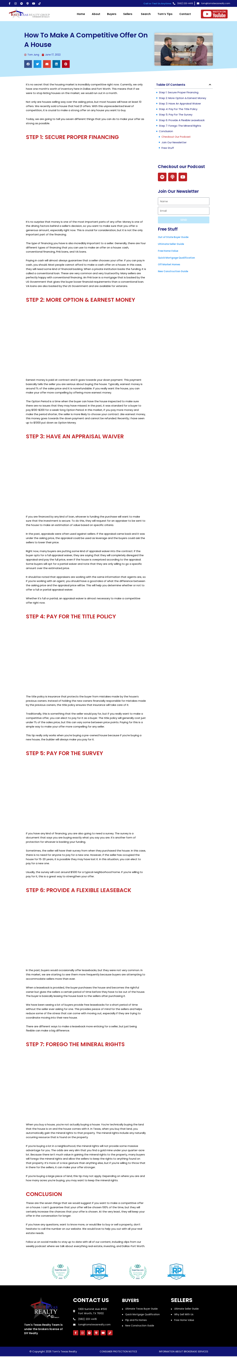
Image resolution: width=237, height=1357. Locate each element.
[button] (28, 64)
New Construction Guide (174, 271)
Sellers (128, 14)
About (96, 14)
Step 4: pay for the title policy (178, 109)
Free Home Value (169, 251)
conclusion (166, 131)
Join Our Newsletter (174, 142)
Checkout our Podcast (176, 137)
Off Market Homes (170, 264)
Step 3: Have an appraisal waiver (180, 104)
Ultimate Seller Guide (172, 244)
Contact (185, 14)
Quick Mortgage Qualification (178, 258)
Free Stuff (167, 148)
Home (81, 14)
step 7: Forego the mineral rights (180, 126)
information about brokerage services (183, 1352)
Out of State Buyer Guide (175, 237)
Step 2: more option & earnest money (182, 98)
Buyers (111, 14)
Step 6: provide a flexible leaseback (182, 120)
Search (146, 14)
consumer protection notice (118, 1352)
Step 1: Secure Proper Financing (178, 92)
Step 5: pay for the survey (175, 115)
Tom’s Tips (165, 14)
